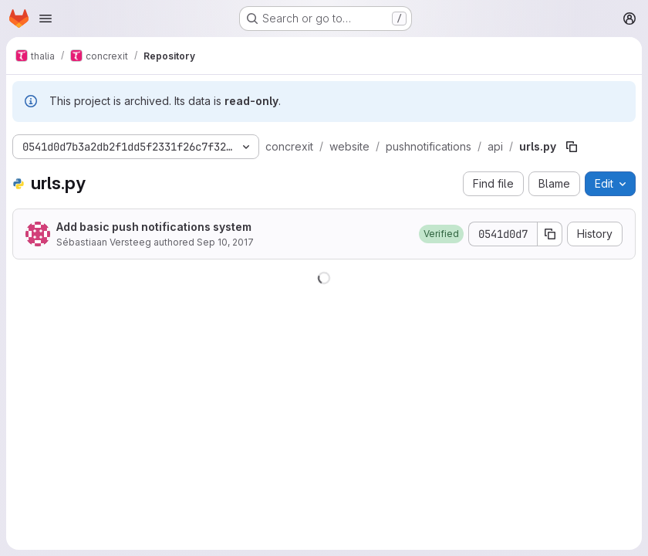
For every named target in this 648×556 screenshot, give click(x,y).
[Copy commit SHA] (550, 234)
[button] (441, 234)
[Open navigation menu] (45, 18)
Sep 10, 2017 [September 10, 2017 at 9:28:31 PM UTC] (225, 242)
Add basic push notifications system (153, 226)
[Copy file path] (571, 146)
